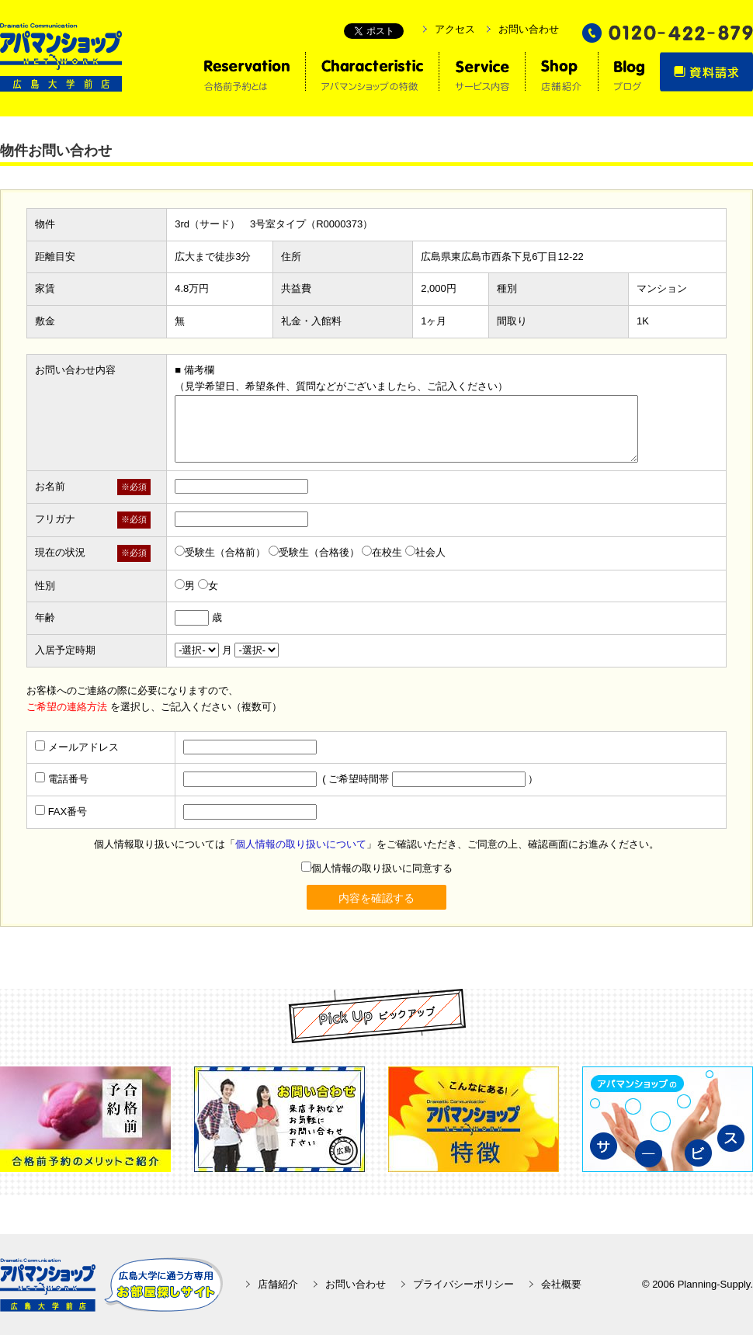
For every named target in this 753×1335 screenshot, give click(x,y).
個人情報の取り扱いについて (300, 844)
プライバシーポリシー (463, 1284)
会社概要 (561, 1284)
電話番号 (68, 779)
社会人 (425, 552)
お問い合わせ (528, 29)
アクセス (455, 29)
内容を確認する (376, 898)
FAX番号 (68, 811)
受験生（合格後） (314, 552)
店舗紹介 (278, 1284)
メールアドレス (83, 747)
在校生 (382, 552)
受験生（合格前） (220, 552)
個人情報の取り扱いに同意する (377, 868)
